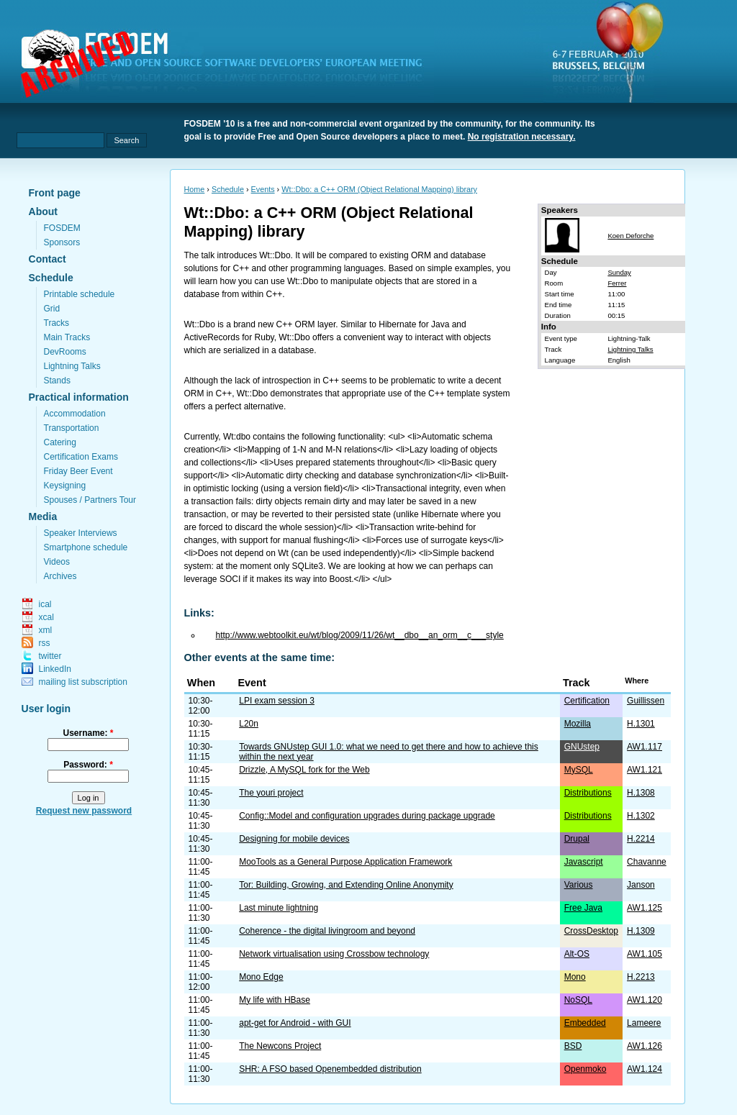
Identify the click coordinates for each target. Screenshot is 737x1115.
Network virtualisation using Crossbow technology (334, 954)
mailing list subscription (83, 682)
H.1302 (641, 816)
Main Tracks (67, 337)
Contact (47, 259)
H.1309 (641, 931)
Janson (641, 885)
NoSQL (578, 1000)
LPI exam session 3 (277, 701)
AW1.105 (644, 954)
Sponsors (62, 242)
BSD (573, 1046)
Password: (88, 765)
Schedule (51, 277)
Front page (55, 193)
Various (578, 885)
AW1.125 (644, 908)
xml (46, 630)
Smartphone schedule (86, 547)
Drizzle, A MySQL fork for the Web (304, 770)
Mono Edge (261, 977)
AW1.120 (644, 1000)
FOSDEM (62, 228)
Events (263, 189)
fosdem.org (230, 65)
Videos (57, 562)
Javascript (583, 862)
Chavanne (646, 862)
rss (44, 643)
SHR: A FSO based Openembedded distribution (330, 1069)
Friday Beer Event (78, 471)
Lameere (644, 1023)
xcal (46, 617)
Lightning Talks (72, 366)
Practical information (79, 397)
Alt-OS (576, 954)
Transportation (71, 428)
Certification (587, 701)
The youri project (271, 793)
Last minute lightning (278, 908)
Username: (88, 733)
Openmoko (585, 1069)
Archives (60, 576)
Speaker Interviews (80, 533)
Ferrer (616, 283)
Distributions (588, 793)
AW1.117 (644, 747)
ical (45, 604)
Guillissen (645, 701)
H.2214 (641, 839)
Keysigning (65, 486)
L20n (248, 724)
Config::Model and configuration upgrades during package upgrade (367, 816)
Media (43, 516)
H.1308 (641, 793)
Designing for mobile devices (294, 839)
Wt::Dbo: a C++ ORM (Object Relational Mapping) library (379, 189)
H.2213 (641, 977)
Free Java (583, 908)
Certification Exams (81, 457)
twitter (50, 656)
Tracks (57, 323)
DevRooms (65, 352)
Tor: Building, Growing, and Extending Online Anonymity (346, 885)
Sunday (619, 272)
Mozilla (577, 724)
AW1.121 (644, 770)
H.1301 (641, 724)
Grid (52, 309)
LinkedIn (55, 669)
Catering (60, 442)
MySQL (578, 770)
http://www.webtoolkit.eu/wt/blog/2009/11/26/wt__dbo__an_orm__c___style (360, 635)
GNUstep (582, 747)
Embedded (585, 1023)
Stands (57, 381)
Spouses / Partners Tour (90, 500)
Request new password (84, 811)
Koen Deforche (630, 236)
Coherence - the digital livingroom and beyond (327, 931)
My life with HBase (274, 1000)
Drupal (576, 839)
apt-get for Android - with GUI (295, 1023)
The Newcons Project (280, 1046)
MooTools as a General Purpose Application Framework (345, 862)
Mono (575, 977)
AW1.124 (644, 1069)
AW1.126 (644, 1046)
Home (194, 189)
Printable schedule (79, 294)
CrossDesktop (591, 931)
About (43, 211)
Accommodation (75, 414)
